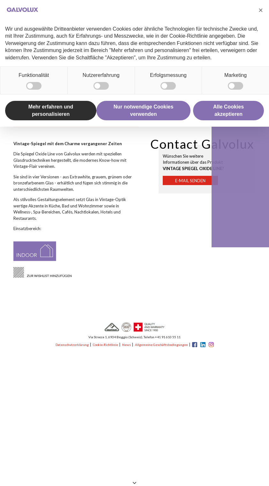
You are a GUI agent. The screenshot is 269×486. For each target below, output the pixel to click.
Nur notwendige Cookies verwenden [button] (144, 110)
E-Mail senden (190, 180)
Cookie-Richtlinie (105, 345)
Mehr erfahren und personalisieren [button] (50, 110)
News (126, 345)
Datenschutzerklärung (72, 345)
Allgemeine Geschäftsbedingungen (161, 345)
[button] (261, 10)
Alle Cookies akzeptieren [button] (228, 110)
